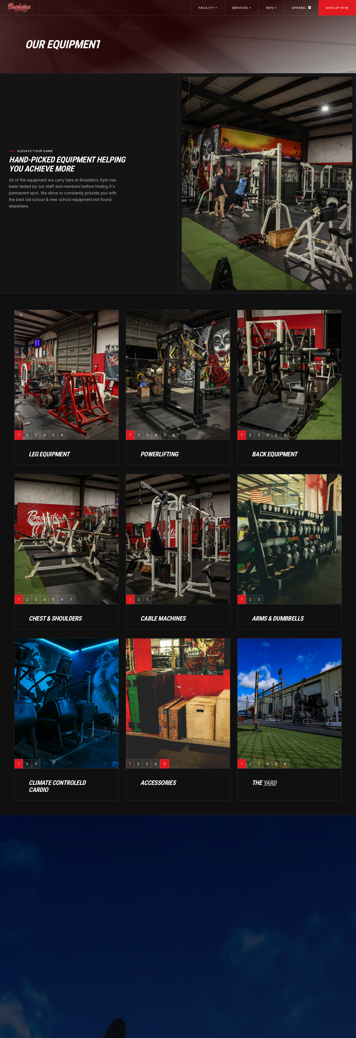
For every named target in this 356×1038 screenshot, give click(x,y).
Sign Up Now (337, 8)
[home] (19, 7)
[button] (207, 7)
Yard (270, 782)
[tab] (19, 435)
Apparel (301, 8)
